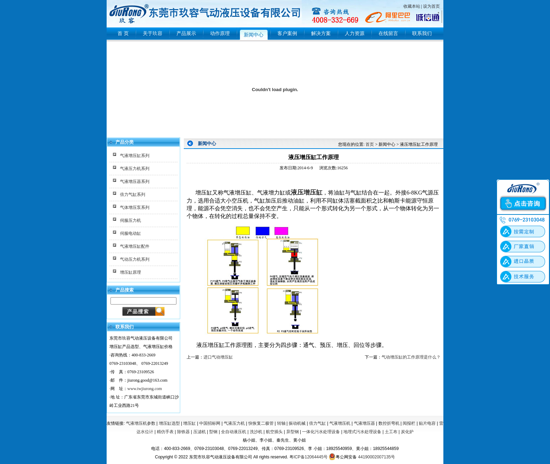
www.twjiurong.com (144, 388)
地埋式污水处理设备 (362, 431)
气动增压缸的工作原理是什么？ (411, 357)
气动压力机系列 (134, 259)
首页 (369, 144)
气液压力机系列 (134, 168)
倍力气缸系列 (132, 194)
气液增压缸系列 (134, 155)
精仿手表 (165, 431)
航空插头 (274, 431)
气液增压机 (339, 423)
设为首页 (431, 6)
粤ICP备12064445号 (308, 457)
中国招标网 (209, 423)
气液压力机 (234, 423)
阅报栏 (409, 423)
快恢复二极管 (261, 423)
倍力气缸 (317, 423)
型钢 (213, 431)
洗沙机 (256, 431)
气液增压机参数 (140, 423)
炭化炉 (407, 431)
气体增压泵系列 (134, 207)
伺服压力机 (130, 220)
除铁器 (183, 431)
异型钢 (292, 431)
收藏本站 (411, 6)
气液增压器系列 (134, 181)
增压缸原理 (130, 272)
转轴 (281, 423)
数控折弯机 (389, 423)
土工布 (391, 431)
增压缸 (189, 423)
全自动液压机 (233, 431)
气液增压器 (364, 423)
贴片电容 (427, 423)
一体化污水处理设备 (321, 431)
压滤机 (199, 431)
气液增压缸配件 (134, 246)
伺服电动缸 (130, 233)
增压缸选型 (169, 423)
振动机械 (297, 423)
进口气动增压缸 (218, 357)
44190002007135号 (376, 457)
